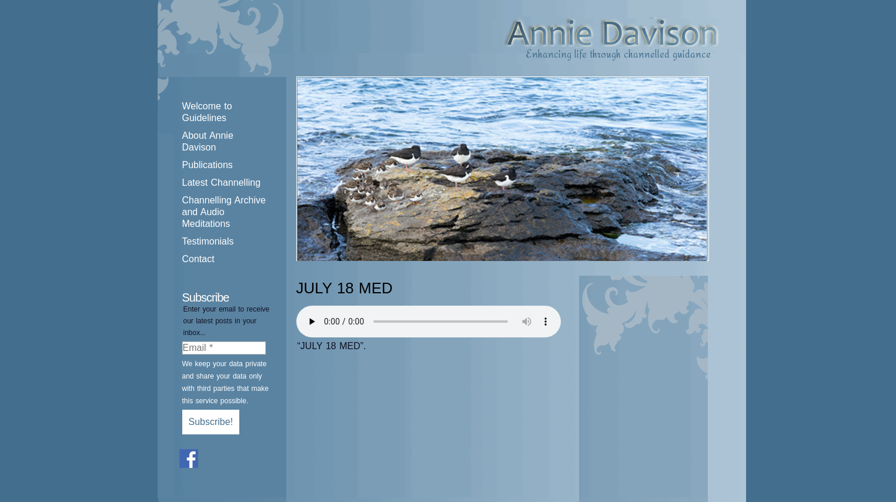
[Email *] (224, 348)
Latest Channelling (221, 183)
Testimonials (208, 241)
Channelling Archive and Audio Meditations (224, 212)
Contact (198, 259)
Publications (207, 165)
